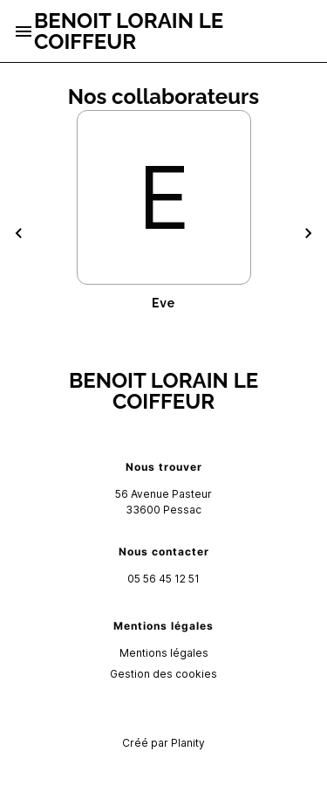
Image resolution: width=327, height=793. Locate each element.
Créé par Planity (163, 742)
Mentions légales (163, 652)
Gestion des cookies (163, 673)
